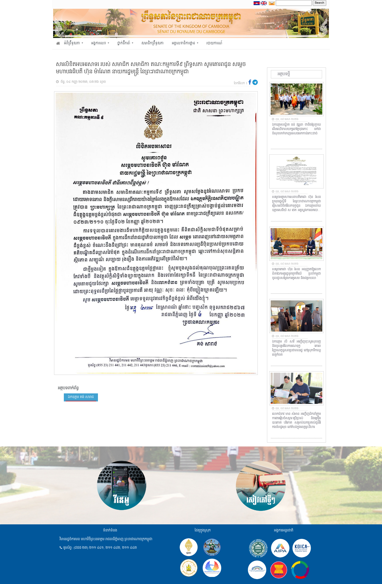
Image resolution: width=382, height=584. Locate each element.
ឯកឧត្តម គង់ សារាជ (81, 397)
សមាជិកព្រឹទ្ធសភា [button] (153, 43)
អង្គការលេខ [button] (99, 43)
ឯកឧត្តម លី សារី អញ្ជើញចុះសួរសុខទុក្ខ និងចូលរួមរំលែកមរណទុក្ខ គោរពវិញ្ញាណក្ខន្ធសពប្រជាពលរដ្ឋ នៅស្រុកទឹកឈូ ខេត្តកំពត (296, 348)
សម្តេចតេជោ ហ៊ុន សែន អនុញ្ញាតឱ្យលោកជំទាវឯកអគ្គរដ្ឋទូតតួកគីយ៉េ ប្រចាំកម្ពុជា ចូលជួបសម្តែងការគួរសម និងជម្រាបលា (296, 273)
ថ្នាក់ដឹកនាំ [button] (124, 43)
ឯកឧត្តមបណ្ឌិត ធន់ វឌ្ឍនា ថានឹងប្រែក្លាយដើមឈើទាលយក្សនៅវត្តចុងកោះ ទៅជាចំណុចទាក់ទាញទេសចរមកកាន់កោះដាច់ (296, 129)
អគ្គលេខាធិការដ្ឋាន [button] (184, 43)
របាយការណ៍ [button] (214, 43)
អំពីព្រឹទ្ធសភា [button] (72, 43)
